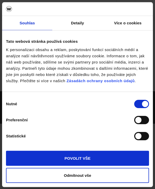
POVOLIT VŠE (77, 158)
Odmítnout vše (77, 175)
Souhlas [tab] (27, 23)
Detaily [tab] (77, 23)
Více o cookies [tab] (128, 23)
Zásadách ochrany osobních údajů (101, 80)
